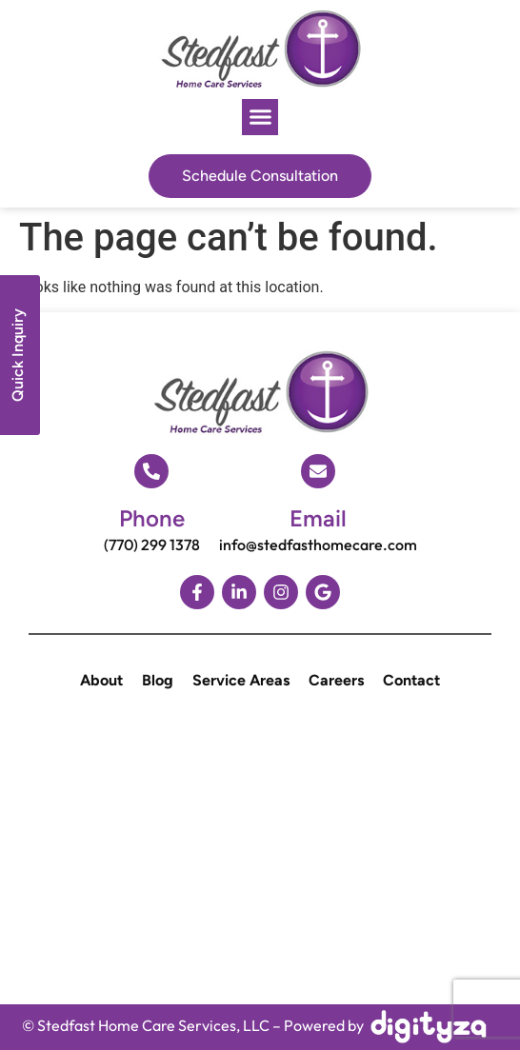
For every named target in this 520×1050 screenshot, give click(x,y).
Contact (411, 680)
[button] (260, 117)
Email (318, 518)
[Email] (318, 471)
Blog (157, 680)
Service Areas (241, 680)
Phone (152, 518)
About (101, 680)
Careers (336, 680)
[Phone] (151, 471)
